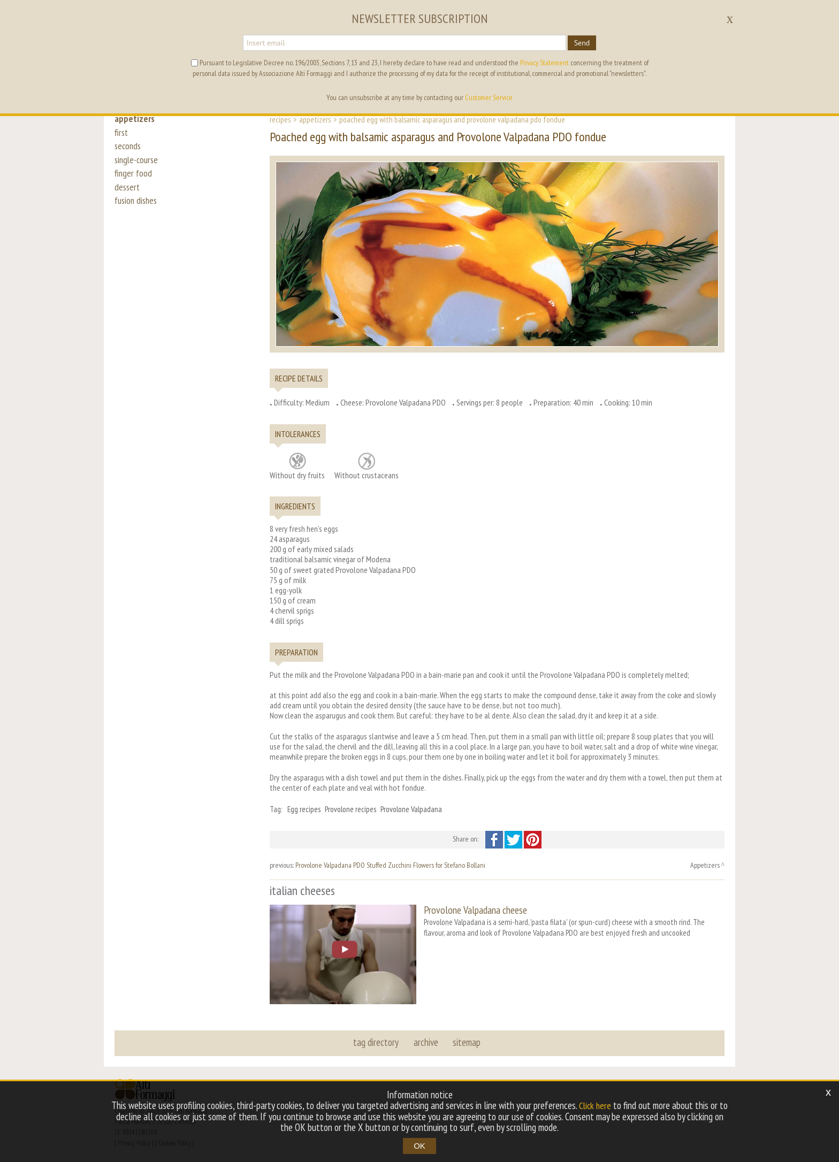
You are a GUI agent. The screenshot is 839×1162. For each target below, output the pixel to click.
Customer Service (489, 97)
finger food (134, 183)
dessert (128, 199)
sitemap (466, 1040)
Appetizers (315, 119)
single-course (138, 167)
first (122, 135)
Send (582, 43)
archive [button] (426, 1040)
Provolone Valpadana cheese (475, 909)
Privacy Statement (544, 62)
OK (419, 1145)
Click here (595, 1105)
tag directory (377, 1040)
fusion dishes (138, 215)
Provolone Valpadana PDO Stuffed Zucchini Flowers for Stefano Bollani (390, 865)
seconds (129, 151)
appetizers (135, 119)
